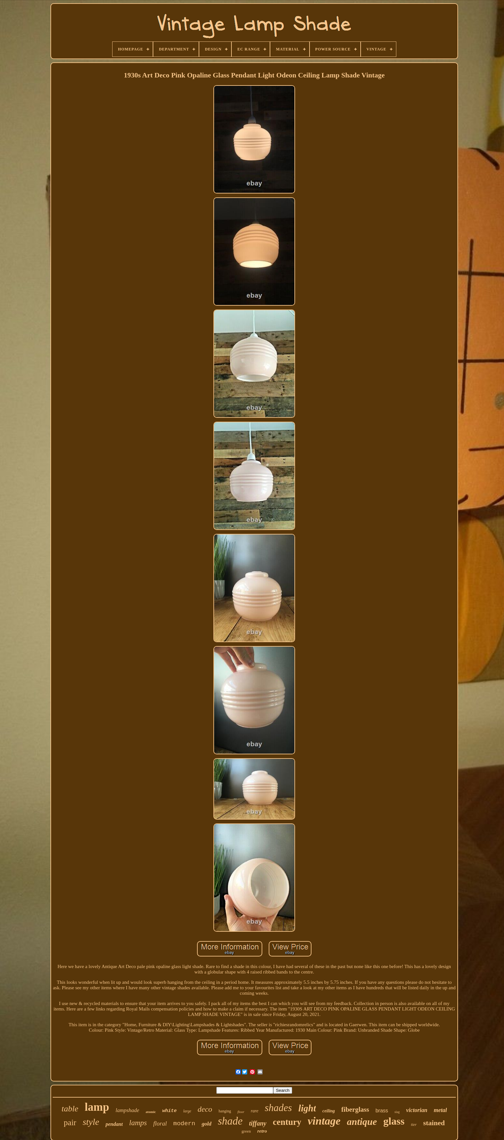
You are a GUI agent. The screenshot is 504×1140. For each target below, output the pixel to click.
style (91, 1122)
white (169, 1111)
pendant (113, 1124)
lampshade (127, 1110)
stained (434, 1123)
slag (397, 1112)
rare (254, 1111)
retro (262, 1131)
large (187, 1111)
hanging (225, 1111)
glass (394, 1121)
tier (414, 1124)
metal (440, 1110)
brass (381, 1110)
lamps (138, 1123)
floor (241, 1112)
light (307, 1108)
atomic (151, 1112)
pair (70, 1122)
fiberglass (355, 1109)
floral (160, 1123)
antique (362, 1121)
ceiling (328, 1111)
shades (278, 1107)
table (70, 1108)
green (246, 1131)
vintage (324, 1121)
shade (230, 1121)
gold (206, 1124)
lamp (97, 1107)
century (287, 1122)
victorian (416, 1110)
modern (184, 1123)
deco (205, 1109)
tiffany (257, 1123)
